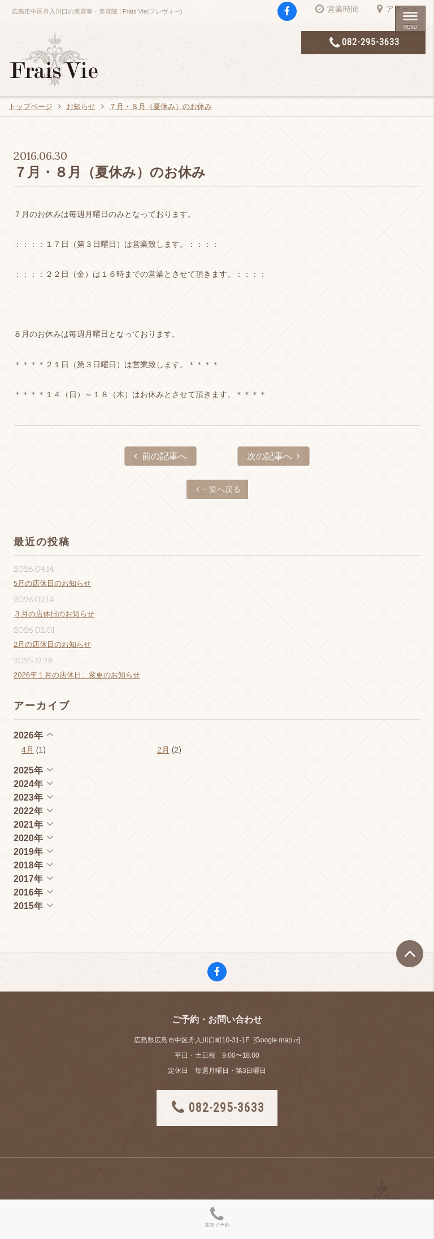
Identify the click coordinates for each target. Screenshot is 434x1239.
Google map (273, 1040)
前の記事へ (160, 456)
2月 (163, 749)
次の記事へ (273, 456)
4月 (27, 749)
